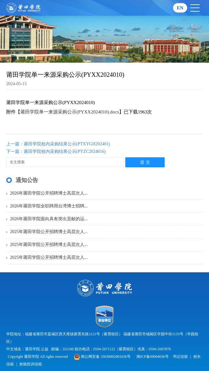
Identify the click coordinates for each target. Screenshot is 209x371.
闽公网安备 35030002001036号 (102, 356)
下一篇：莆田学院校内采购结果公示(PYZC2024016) (56, 151)
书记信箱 (180, 356)
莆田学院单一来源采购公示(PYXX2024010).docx (69, 111)
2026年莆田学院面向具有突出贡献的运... (49, 219)
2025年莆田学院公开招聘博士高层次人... (49, 231)
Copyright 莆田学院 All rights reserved (38, 356)
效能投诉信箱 (30, 364)
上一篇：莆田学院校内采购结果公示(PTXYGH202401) (58, 144)
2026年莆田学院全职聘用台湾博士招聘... (49, 206)
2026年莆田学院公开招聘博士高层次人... (49, 193)
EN (180, 7)
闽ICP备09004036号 (153, 356)
